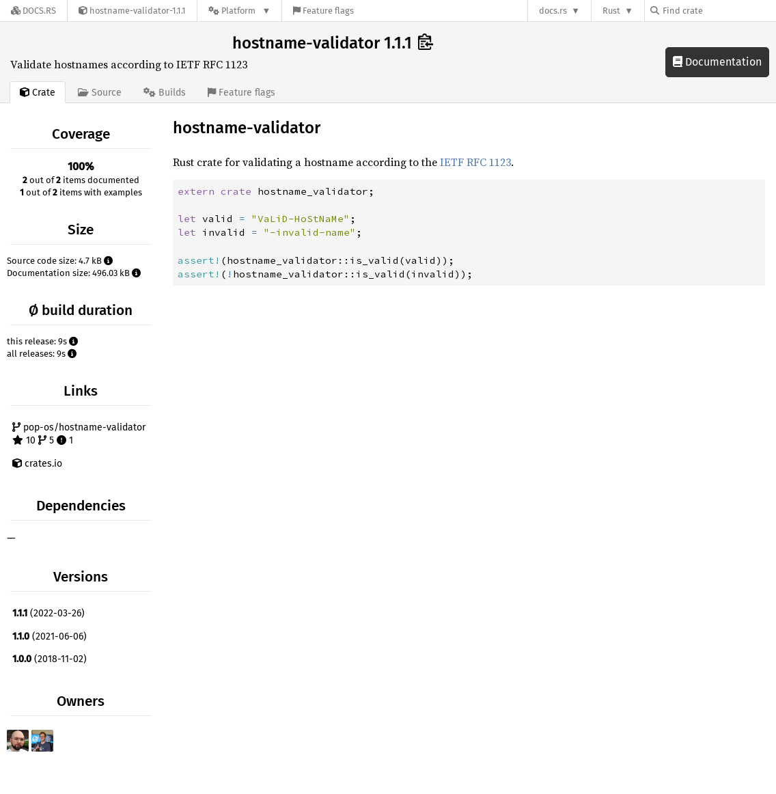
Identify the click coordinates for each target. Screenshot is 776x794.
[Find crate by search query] (718, 10)
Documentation (717, 61)
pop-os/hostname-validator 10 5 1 (79, 434)
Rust (611, 10)
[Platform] (239, 10)
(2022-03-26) (48, 613)
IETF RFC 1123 (475, 161)
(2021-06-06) (49, 636)
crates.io (37, 463)
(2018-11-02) (49, 659)
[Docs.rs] (33, 10)
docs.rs (553, 10)
